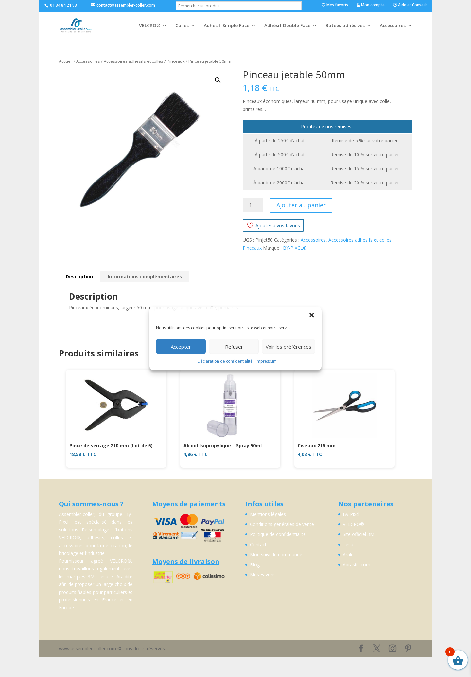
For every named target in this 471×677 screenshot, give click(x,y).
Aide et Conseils (410, 5)
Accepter (181, 346)
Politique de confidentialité (278, 534)
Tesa (348, 544)
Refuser (234, 346)
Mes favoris (335, 5)
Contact (258, 544)
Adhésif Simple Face (226, 25)
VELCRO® (149, 25)
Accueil (66, 61)
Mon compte (371, 5)
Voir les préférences (288, 346)
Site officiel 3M (358, 534)
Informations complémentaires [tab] (145, 276)
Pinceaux (176, 61)
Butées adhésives (345, 25)
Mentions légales (268, 514)
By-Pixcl (351, 514)
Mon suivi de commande (276, 554)
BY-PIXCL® (295, 248)
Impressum (266, 361)
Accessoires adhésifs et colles (133, 61)
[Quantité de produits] (253, 205)
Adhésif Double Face (287, 25)
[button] (311, 315)
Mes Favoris (263, 574)
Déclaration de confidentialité (225, 361)
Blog (255, 565)
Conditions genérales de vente (282, 524)
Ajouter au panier (301, 205)
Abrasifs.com (356, 565)
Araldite (351, 554)
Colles (182, 25)
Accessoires (393, 25)
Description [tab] (79, 276)
